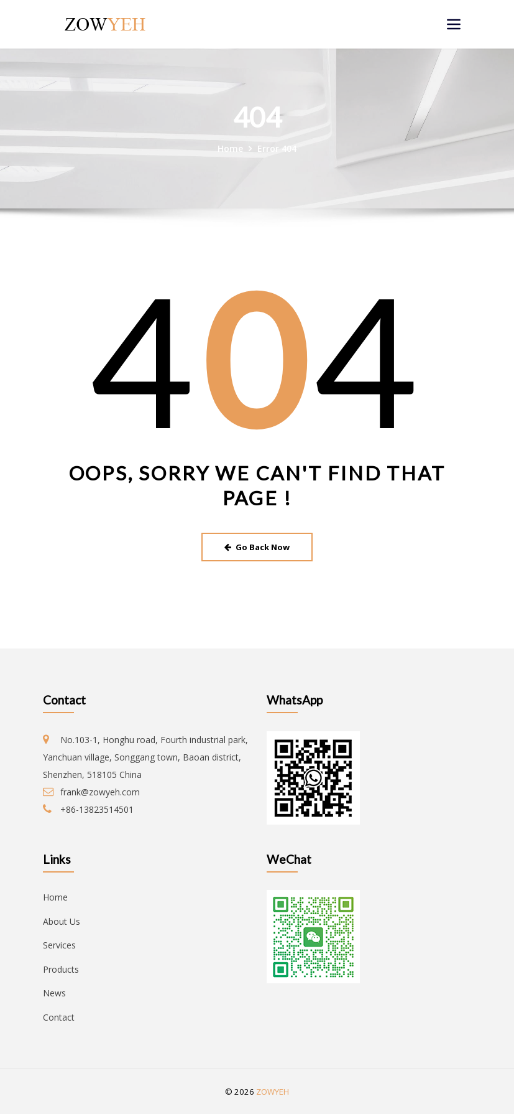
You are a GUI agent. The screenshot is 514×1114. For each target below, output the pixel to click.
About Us (61, 921)
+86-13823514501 (97, 809)
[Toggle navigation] (454, 24)
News (54, 993)
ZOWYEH (272, 1091)
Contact (59, 1017)
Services (59, 945)
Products (61, 969)
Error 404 (276, 148)
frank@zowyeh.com (100, 792)
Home (230, 148)
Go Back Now (257, 547)
